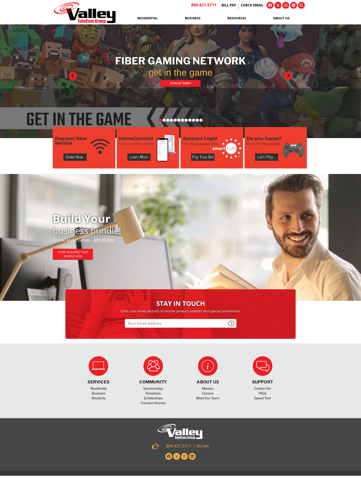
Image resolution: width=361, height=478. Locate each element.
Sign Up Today (180, 83)
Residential (147, 18)
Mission (207, 388)
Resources (236, 18)
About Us (281, 18)
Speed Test (262, 398)
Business (193, 18)
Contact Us (262, 388)
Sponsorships (153, 388)
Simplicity (98, 398)
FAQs (262, 393)
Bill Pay (228, 5)
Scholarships (153, 398)
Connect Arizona (153, 403)
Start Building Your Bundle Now (73, 254)
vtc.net (202, 446)
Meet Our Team (207, 398)
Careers (208, 393)
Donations (153, 393)
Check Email (252, 5)
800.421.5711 (203, 5)
